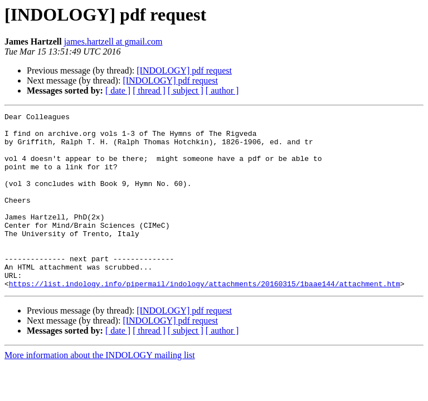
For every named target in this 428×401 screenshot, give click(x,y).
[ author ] (222, 90)
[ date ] (117, 90)
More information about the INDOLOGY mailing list (99, 390)
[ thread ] (149, 90)
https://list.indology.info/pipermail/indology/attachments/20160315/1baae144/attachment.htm (204, 319)
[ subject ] (185, 90)
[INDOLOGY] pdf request (184, 70)
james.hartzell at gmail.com (113, 41)
